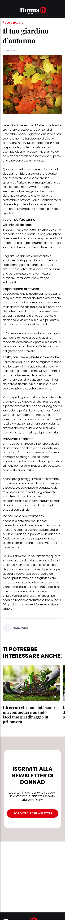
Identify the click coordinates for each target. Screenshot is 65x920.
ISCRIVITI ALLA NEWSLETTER (33, 813)
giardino (8, 213)
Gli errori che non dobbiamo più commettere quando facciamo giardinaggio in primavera (29, 714)
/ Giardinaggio (13, 22)
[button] (4, 10)
